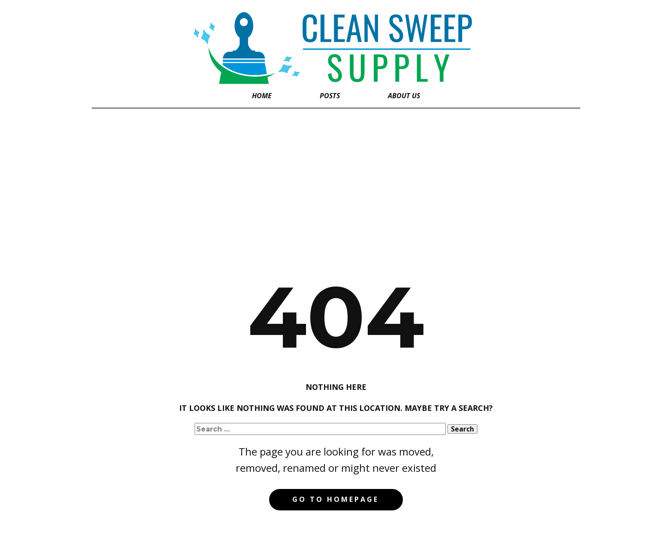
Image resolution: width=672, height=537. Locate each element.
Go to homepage (335, 499)
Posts (330, 95)
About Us (404, 95)
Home (262, 95)
